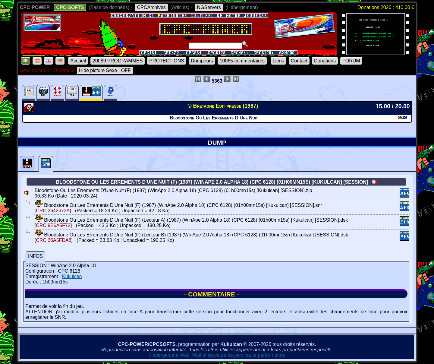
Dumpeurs (202, 60)
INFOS (35, 256)
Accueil (78, 60)
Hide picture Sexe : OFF (105, 70)
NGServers (209, 7)
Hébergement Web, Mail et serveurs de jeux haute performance (217, 355)
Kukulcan (72, 276)
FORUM (351, 60)
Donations (325, 60)
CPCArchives (151, 7)
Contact (299, 60)
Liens (278, 60)
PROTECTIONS (166, 60)
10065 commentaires (242, 60)
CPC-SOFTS (70, 7)
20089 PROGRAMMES (118, 60)
